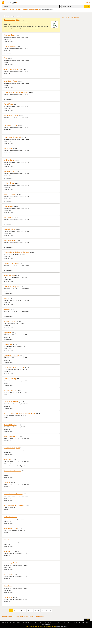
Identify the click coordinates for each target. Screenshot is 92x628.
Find (87, 6)
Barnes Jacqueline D (10, 563)
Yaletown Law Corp (10, 379)
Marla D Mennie (9, 217)
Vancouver (31, 9)
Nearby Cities (18, 616)
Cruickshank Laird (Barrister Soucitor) (16, 92)
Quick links (87, 619)
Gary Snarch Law (9, 275)
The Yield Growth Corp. (11, 402)
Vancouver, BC (66, 6)
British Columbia (22, 9)
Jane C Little (8, 574)
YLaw (5, 58)
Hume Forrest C (9, 551)
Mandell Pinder (8, 104)
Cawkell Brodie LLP (10, 390)
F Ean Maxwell (8, 206)
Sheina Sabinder (9, 183)
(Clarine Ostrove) (9, 46)
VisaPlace (7, 482)
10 (42, 610)
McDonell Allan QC (10, 425)
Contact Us (31, 626)
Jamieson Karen (9, 160)
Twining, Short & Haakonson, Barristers (16, 252)
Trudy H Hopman (9, 240)
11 (46, 610)
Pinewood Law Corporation (12, 471)
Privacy (41, 626)
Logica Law (7, 332)
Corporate (36, 626)
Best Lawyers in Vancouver (70, 17)
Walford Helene (9, 171)
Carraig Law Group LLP (11, 20)
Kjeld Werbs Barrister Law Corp (14, 367)
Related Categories (7, 616)
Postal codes (39, 616)
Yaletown (37, 9)
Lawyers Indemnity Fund (12, 448)
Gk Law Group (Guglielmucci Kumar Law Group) (19, 413)
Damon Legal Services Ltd (12, 69)
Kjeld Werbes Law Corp (11, 356)
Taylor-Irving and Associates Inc (14, 505)
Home (26, 626)
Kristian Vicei (8, 597)
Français (88, 2)
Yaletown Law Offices (11, 263)
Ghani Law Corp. (9, 35)
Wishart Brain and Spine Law (13, 494)
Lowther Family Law (10, 517)
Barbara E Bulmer (9, 229)
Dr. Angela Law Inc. (10, 321)
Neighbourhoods (28, 616)
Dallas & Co (7, 540)
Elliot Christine (8, 344)
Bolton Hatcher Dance (11, 125)
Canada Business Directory (9, 9)
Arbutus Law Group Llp (11, 286)
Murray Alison (8, 148)
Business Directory (51, 626)
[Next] (50, 610)
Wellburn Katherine (10, 194)
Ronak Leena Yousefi (10, 81)
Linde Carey (8, 586)
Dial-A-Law (7, 459)
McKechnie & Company (11, 115)
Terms (45, 626)
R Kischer (7, 309)
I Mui (5, 298)
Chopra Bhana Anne (10, 436)
